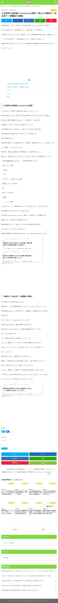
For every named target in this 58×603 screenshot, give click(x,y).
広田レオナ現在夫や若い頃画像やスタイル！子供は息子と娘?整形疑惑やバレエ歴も (26, 576)
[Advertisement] (15, 63)
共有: (8, 90)
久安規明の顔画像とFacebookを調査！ (18, 83)
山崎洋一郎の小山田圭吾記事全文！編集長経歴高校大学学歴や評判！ (22, 585)
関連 (8, 97)
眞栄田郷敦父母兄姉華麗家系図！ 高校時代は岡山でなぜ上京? (20, 590)
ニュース (5, 448)
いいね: (9, 93)
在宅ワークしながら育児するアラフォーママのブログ (28, 600)
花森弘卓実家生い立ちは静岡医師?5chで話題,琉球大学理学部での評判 (22, 580)
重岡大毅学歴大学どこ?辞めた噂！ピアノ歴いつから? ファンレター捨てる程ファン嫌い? (28, 571)
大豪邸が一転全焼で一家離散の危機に (18, 87)
